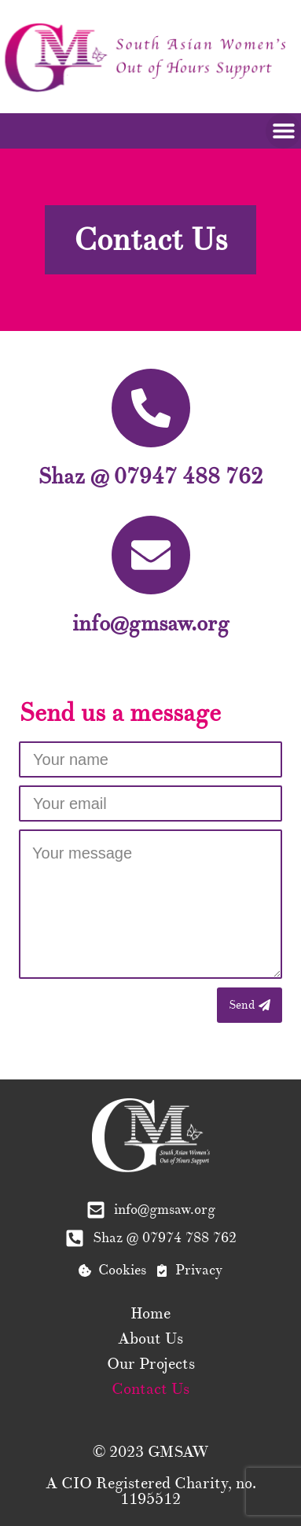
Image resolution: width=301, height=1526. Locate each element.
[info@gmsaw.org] (151, 555)
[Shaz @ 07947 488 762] (151, 408)
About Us (150, 1339)
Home (150, 1314)
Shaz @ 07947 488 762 (150, 476)
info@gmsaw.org (150, 623)
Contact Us (150, 1389)
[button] (283, 131)
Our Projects (151, 1364)
